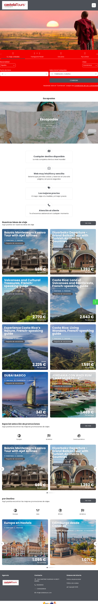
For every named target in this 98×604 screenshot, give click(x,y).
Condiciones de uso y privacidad (86, 86)
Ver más (88, 223)
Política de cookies (73, 583)
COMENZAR (74, 80)
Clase (84, 62)
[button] (1, 54)
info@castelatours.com (44, 593)
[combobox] (6, 65)
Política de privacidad (74, 579)
